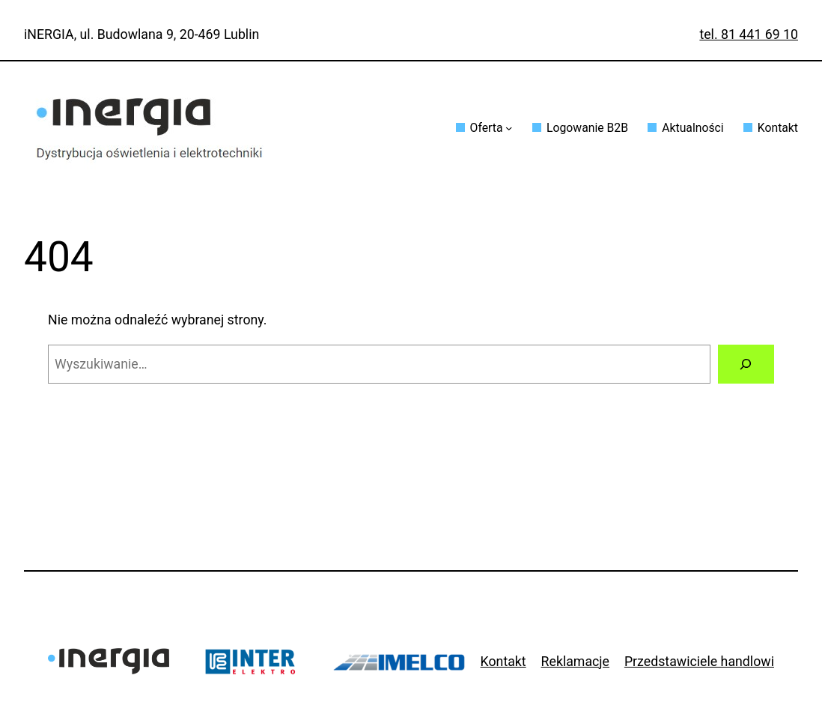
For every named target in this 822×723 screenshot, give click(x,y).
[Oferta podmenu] (508, 127)
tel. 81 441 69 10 (748, 34)
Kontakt (503, 661)
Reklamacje (575, 661)
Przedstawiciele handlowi (699, 661)
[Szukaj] (746, 364)
